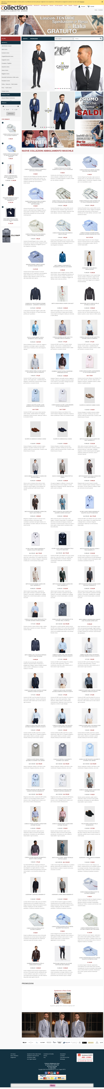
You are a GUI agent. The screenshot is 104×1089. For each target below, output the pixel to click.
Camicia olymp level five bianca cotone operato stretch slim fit (90, 655)
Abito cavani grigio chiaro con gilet (62, 303)
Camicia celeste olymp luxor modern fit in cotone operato (35, 405)
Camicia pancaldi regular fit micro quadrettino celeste (10, 155)
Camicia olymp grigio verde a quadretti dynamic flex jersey (35, 760)
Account (83, 6)
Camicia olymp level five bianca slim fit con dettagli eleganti (89, 726)
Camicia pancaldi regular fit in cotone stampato (89, 892)
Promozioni (34, 38)
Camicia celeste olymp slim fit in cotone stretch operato (89, 338)
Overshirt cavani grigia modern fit (62, 894)
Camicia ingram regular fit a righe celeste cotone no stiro (89, 958)
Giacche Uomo (5, 66)
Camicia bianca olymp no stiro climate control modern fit (62, 790)
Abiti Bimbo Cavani (6, 46)
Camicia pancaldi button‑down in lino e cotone (62, 233)
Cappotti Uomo (5, 60)
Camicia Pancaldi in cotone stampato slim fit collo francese (62, 169)
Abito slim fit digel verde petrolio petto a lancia (62, 858)
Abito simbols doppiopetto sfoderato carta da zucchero (62, 266)
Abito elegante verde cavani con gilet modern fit (63, 584)
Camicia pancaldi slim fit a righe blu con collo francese (35, 170)
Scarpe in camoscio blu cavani (62, 439)
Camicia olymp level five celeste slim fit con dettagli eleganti (62, 726)
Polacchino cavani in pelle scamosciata (89, 824)
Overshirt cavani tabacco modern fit (89, 858)
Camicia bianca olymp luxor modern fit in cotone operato (62, 405)
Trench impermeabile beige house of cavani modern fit (10, 177)
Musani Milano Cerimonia (8, 98)
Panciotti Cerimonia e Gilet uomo (10, 77)
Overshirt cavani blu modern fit (35, 894)
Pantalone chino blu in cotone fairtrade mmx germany (62, 964)
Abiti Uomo (4, 49)
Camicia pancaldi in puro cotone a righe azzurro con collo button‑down (35, 202)
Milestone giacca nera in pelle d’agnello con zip (89, 304)
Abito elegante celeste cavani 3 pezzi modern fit (89, 549)
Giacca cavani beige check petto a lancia (62, 476)
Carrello (92, 6)
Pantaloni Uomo (6, 80)
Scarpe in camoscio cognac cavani (35, 439)
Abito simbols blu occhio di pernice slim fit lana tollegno (35, 655)
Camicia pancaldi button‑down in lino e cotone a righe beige (35, 235)
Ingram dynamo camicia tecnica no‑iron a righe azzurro (35, 265)
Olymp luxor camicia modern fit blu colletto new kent (62, 549)
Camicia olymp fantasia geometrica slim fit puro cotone (35, 858)
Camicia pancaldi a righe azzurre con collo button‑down (90, 170)
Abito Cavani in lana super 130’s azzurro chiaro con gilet (62, 512)
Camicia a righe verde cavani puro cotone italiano (89, 790)
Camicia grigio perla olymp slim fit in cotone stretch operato (35, 371)
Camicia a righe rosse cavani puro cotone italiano (62, 824)
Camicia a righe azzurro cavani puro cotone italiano (35, 824)
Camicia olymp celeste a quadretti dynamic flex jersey (89, 760)
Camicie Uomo (5, 53)
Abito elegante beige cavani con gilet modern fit (35, 584)
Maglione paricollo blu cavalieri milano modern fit (10, 220)
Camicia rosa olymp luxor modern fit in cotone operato (89, 371)
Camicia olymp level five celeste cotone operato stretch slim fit (62, 655)
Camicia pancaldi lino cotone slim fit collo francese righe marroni (62, 201)
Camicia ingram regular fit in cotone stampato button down (89, 928)
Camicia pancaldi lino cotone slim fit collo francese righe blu (89, 201)
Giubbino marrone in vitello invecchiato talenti (35, 964)
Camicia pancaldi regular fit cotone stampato (10, 135)
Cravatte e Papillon (6, 63)
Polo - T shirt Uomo (7, 87)
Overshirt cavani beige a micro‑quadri (89, 268)
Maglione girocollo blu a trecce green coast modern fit (11, 199)
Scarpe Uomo (5, 91)
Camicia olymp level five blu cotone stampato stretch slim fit (90, 691)
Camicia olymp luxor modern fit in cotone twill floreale (62, 620)
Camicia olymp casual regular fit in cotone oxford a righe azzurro (35, 620)
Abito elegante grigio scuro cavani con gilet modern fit (89, 584)
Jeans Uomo (5, 70)
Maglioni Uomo (5, 73)
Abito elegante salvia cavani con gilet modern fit (90, 439)
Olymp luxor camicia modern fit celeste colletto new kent (89, 512)
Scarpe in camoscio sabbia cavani (90, 405)
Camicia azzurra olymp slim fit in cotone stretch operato (62, 338)
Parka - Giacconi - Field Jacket (9, 84)
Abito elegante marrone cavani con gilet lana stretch (35, 512)
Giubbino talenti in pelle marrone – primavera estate (62, 372)
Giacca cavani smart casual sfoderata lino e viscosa (35, 338)
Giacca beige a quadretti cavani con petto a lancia (35, 476)
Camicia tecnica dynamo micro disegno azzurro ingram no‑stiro (89, 233)
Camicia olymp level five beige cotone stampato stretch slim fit (62, 691)
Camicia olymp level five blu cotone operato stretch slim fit (35, 691)
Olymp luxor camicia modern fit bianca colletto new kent (35, 549)
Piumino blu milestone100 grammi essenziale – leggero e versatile (35, 304)
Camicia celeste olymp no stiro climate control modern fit (35, 790)
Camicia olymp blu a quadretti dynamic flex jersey (62, 760)
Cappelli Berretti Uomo (7, 56)
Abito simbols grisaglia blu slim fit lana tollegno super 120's (89, 620)
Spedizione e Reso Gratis (62, 991)
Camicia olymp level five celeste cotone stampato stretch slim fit (35, 726)
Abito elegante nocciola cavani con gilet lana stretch (90, 476)
